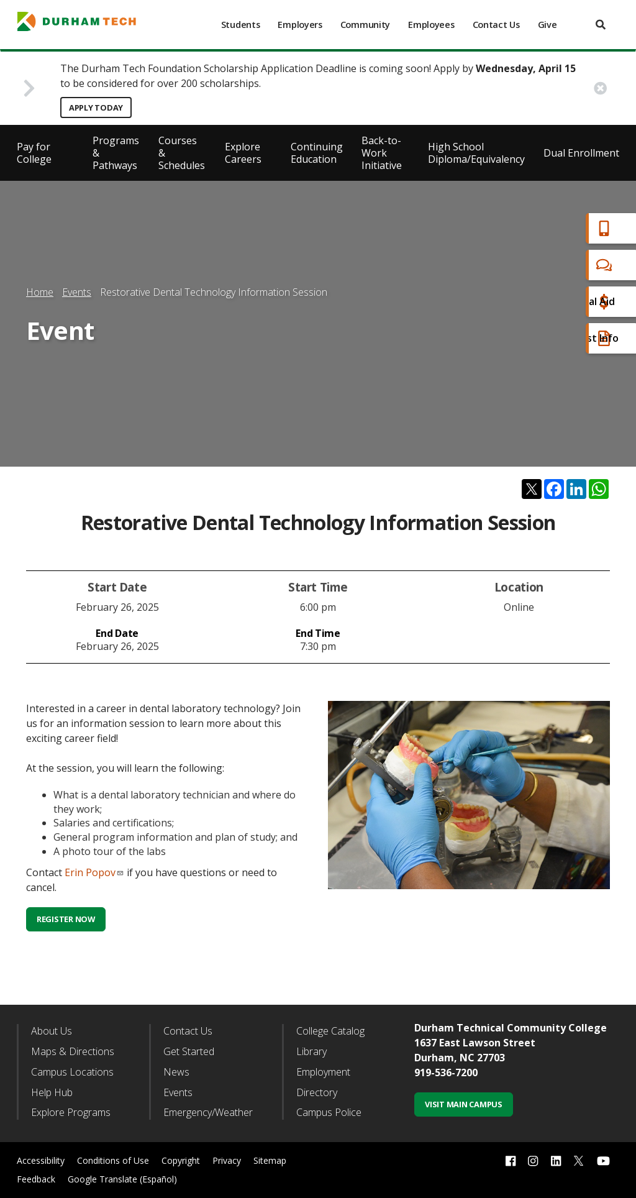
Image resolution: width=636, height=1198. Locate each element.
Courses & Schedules (181, 153)
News (176, 1072)
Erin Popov (94, 872)
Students (240, 24)
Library (311, 1051)
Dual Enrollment (581, 153)
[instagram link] (533, 1161)
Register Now (66, 919)
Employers (300, 24)
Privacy (226, 1160)
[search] (601, 24)
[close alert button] (600, 88)
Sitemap (269, 1160)
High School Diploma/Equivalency (476, 153)
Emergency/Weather (208, 1112)
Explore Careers (243, 153)
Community (365, 24)
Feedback (36, 1179)
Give (547, 24)
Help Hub (52, 1092)
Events (76, 292)
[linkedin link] (556, 1161)
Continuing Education (317, 153)
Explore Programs (71, 1112)
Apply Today (96, 107)
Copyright (180, 1160)
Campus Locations (72, 1072)
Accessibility (41, 1160)
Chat (555, 265)
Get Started (188, 1051)
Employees (431, 24)
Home (39, 292)
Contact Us (496, 24)
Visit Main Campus (463, 1104)
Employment (323, 1072)
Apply (557, 228)
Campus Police (328, 1112)
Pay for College (34, 153)
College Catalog (330, 1031)
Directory (316, 1092)
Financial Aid (573, 302)
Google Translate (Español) (122, 1179)
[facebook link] (510, 1161)
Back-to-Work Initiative (381, 153)
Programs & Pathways (116, 153)
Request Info (575, 338)
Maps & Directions (72, 1051)
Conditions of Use (113, 1160)
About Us (51, 1031)
